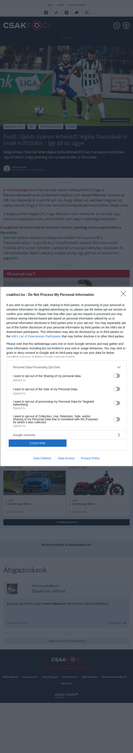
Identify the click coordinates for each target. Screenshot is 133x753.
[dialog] (66, 376)
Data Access (66, 458)
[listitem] (66, 367)
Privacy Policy (90, 458)
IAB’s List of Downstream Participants (36, 336)
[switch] (116, 376)
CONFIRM (38, 443)
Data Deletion (42, 458)
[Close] (125, 295)
